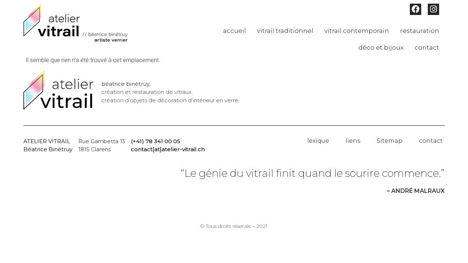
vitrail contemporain (356, 30)
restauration (419, 30)
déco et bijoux (381, 47)
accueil (234, 30)
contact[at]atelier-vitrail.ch (168, 149)
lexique (318, 140)
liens (353, 140)
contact (427, 47)
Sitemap (390, 140)
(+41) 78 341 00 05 (155, 141)
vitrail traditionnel (285, 30)
